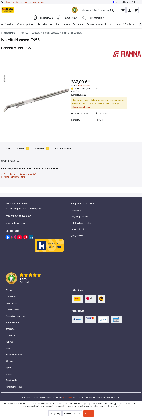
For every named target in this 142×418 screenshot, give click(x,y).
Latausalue (76, 210)
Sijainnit (9, 367)
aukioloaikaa (11, 303)
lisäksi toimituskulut (85, 85)
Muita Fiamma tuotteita (13, 176)
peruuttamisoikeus (14, 387)
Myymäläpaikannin (79, 216)
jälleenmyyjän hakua (81, 107)
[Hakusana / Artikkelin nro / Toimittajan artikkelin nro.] (97, 10)
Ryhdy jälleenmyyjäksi (81, 223)
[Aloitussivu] (7, 24)
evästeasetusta (12, 322)
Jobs (8, 348)
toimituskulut (67, 397)
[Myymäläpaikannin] (126, 24)
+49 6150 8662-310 (18, 215)
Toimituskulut (12, 380)
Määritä (88, 413)
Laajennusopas (12, 309)
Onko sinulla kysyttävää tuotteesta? (18, 174)
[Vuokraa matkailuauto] (99, 24)
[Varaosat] (78, 24)
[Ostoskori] (136, 10)
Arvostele (101, 113)
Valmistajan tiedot (63, 148)
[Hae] (112, 10)
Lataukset (22, 148)
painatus (9, 342)
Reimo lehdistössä (14, 354)
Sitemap (9, 361)
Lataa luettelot (77, 229)
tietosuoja (10, 329)
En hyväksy (55, 413)
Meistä (9, 374)
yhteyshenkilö (77, 235)
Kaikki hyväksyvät (72, 413)
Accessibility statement (16, 316)
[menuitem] (97, 10)
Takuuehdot (11, 335)
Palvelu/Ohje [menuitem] (129, 2)
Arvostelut (42, 148)
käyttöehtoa (11, 296)
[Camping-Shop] (25, 24)
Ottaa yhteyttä (11, 2)
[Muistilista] (123, 10)
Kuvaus (6, 148)
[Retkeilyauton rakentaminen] (54, 24)
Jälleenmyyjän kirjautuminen (32, 2)
